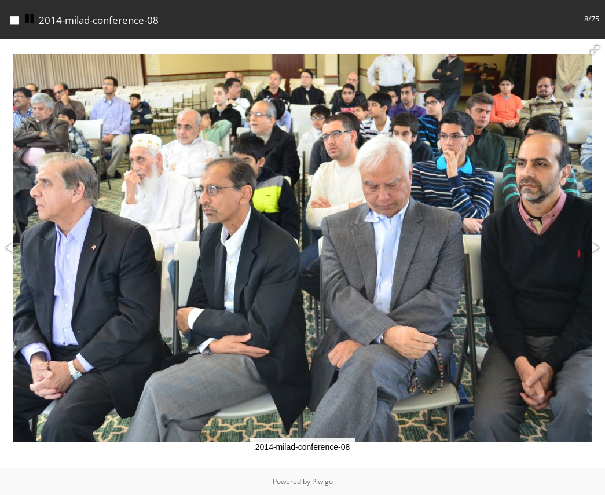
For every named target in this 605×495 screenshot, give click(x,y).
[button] (594, 50)
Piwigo (322, 481)
